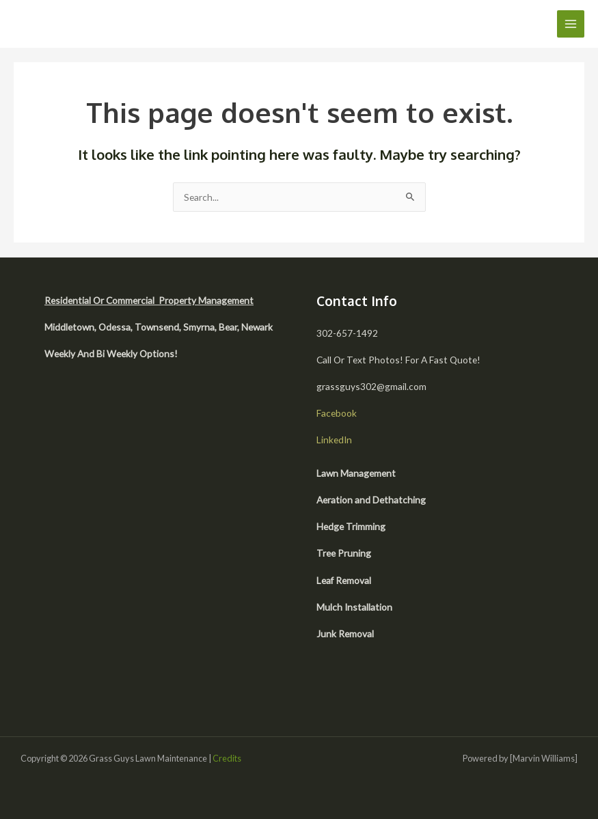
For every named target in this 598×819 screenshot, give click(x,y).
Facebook (336, 413)
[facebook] (355, 688)
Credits (227, 758)
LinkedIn (334, 439)
